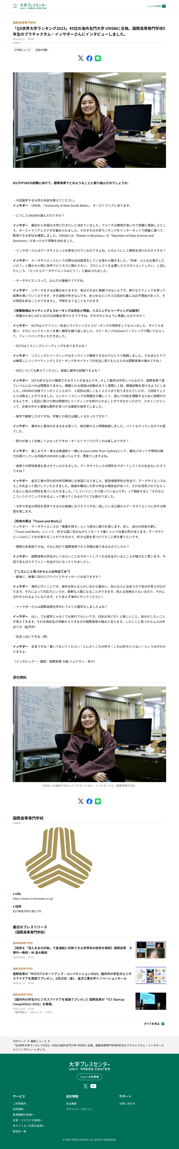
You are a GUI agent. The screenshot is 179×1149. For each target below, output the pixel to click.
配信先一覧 (19, 1131)
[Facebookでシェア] (89, 58)
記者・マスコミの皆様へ (27, 1120)
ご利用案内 (19, 1103)
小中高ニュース (22, 49)
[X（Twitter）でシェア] (81, 58)
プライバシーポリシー (79, 1109)
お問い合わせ (127, 1103)
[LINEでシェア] (98, 58)
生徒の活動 (41, 49)
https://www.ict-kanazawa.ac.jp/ (33, 898)
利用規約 (18, 1109)
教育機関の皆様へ (23, 1114)
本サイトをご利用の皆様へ (29, 1126)
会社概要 (71, 1103)
